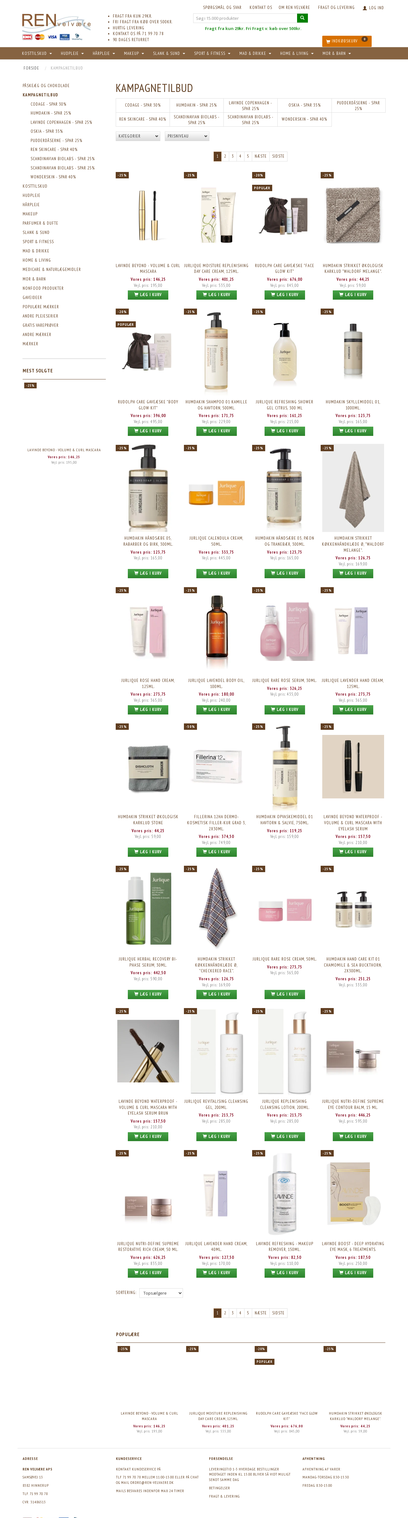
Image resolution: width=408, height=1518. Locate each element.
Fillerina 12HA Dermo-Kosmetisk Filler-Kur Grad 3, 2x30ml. (216, 817)
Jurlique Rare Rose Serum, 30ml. (284, 676)
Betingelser (219, 1479)
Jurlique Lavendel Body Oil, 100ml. (216, 679)
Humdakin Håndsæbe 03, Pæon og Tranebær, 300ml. (284, 538)
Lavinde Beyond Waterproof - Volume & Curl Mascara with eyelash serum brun (148, 1100)
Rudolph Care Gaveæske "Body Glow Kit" (148, 403)
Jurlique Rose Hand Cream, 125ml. (148, 679)
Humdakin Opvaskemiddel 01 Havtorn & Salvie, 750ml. (284, 815)
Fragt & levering (224, 1487)
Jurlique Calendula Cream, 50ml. (217, 538)
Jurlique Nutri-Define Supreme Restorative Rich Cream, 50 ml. (148, 1238)
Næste (261, 156)
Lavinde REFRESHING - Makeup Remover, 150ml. (284, 1238)
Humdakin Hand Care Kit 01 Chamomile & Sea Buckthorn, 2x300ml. (353, 959)
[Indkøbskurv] (347, 41)
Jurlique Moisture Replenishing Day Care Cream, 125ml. (216, 268)
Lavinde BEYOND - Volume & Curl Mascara (64, 449)
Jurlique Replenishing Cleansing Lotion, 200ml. (285, 1097)
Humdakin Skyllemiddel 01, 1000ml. (353, 403)
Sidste (278, 156)
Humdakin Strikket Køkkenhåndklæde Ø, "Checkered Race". (216, 959)
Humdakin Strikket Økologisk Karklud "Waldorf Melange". (353, 268)
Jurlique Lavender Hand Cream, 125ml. (353, 679)
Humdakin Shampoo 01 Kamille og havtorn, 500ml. (216, 403)
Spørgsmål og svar (222, 7)
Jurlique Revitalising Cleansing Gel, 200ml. (216, 1097)
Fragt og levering (336, 7)
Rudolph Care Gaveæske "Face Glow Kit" (284, 268)
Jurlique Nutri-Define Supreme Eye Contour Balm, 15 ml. (353, 1097)
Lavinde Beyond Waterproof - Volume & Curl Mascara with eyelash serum (353, 817)
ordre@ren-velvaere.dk (152, 1474)
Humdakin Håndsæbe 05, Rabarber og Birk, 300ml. (148, 538)
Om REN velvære (294, 7)
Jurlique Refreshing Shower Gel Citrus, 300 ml (284, 403)
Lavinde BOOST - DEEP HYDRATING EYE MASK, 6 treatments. (353, 1238)
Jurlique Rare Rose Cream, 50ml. (285, 953)
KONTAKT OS (261, 7)
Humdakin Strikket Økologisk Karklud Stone (148, 815)
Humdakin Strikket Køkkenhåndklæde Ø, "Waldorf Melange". (353, 541)
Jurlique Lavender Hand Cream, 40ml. (217, 1238)
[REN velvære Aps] (56, 22)
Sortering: (126, 1284)
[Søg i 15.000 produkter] (302, 18)
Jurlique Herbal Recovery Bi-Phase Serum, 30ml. (148, 956)
